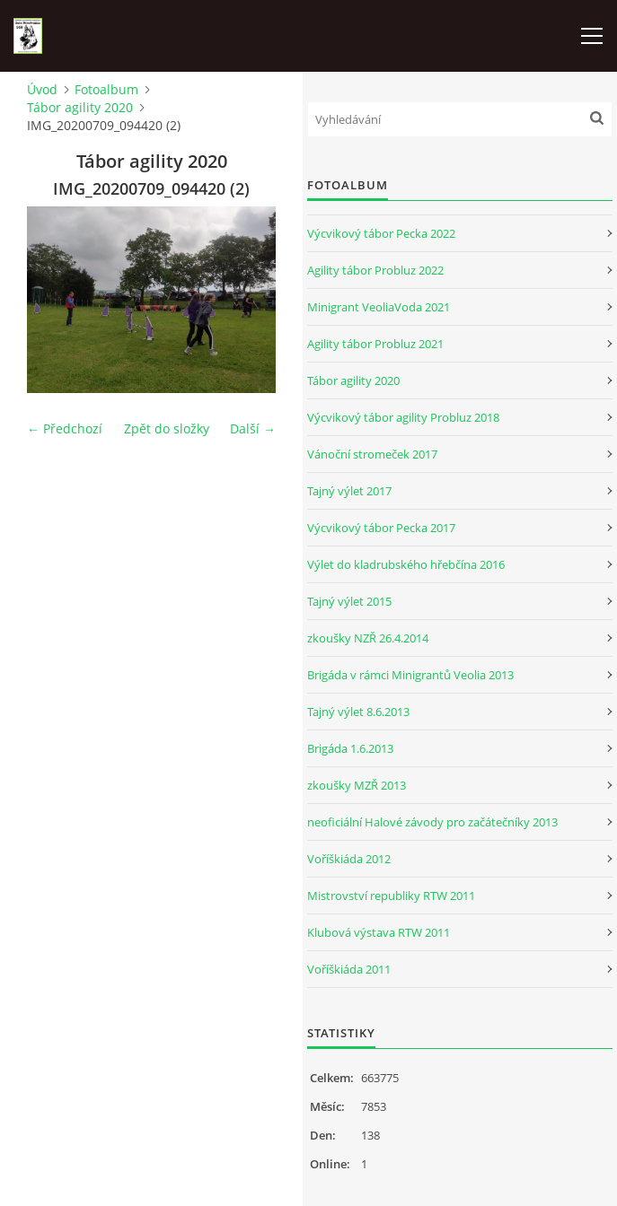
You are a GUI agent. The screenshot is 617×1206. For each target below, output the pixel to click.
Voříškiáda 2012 (349, 859)
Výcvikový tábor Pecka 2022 (381, 233)
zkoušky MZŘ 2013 (356, 785)
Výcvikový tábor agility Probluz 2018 (403, 417)
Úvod (42, 89)
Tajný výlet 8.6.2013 (358, 712)
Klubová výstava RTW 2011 (378, 932)
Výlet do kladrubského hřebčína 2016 (406, 564)
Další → (253, 428)
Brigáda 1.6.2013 (350, 748)
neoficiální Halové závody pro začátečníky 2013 (432, 822)
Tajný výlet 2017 (349, 491)
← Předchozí (64, 428)
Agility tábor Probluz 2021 (375, 344)
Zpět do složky (166, 428)
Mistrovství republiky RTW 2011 (391, 895)
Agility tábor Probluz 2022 (375, 270)
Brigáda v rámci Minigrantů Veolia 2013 (410, 675)
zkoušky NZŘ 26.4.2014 (367, 638)
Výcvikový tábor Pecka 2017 (381, 528)
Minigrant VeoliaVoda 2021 (378, 307)
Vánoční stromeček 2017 (372, 454)
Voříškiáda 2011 (349, 969)
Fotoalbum (106, 89)
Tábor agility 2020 (80, 107)
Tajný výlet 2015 (349, 601)
